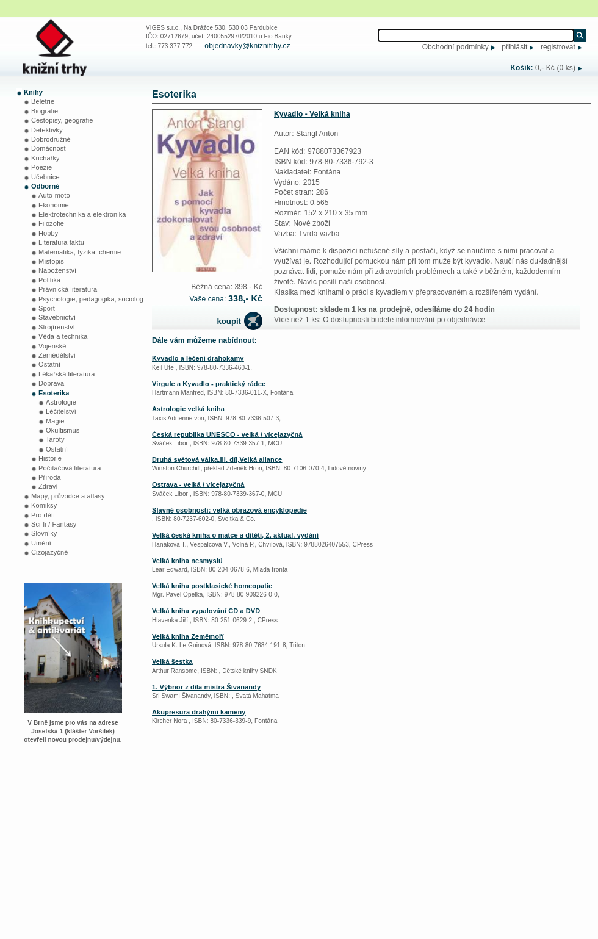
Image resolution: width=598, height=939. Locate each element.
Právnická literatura (67, 289)
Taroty (55, 439)
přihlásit (514, 47)
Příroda (49, 477)
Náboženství (57, 270)
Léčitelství (61, 411)
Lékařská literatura (66, 374)
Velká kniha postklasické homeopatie (212, 585)
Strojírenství (56, 327)
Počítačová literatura (69, 468)
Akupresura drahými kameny (199, 712)
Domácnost (48, 148)
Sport (46, 308)
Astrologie (61, 402)
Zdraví (48, 486)
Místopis (51, 261)
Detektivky (47, 130)
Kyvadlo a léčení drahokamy (198, 358)
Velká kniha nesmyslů (187, 560)
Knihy (33, 92)
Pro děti (43, 515)
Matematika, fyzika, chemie (79, 252)
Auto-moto (54, 195)
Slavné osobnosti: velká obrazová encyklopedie (229, 510)
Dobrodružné (51, 139)
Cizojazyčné (49, 552)
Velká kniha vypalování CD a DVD (206, 610)
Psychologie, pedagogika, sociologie (93, 299)
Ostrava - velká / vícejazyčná (198, 484)
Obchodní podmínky (455, 47)
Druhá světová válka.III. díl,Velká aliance (217, 459)
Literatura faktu (61, 242)
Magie (55, 421)
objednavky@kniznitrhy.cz (247, 45)
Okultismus (62, 430)
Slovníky (44, 533)
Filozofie (51, 223)
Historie (50, 458)
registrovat (558, 47)
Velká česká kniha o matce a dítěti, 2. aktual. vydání (235, 535)
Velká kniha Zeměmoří (188, 636)
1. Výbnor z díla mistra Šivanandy (206, 687)
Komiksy (44, 505)
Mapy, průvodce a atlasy (68, 496)
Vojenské (52, 346)
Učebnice (45, 177)
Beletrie (42, 101)
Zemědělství (57, 355)
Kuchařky (45, 158)
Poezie (41, 167)
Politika (49, 280)
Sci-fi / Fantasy (53, 524)
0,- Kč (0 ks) (555, 67)
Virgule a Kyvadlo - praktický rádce (208, 383)
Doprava (51, 383)
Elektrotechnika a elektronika (82, 214)
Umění (41, 543)
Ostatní (49, 364)
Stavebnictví (57, 317)
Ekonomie (53, 205)
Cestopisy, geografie (62, 120)
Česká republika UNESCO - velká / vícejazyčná (227, 434)
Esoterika (53, 393)
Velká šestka (172, 661)
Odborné (45, 186)
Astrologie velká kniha (188, 408)
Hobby (48, 233)
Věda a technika (62, 336)
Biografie (44, 111)
